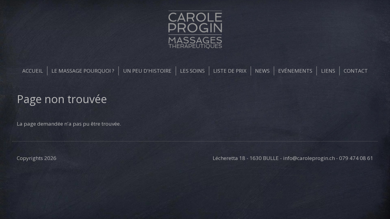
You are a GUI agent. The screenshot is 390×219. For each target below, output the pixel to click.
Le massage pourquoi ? (82, 70)
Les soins (192, 70)
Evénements (295, 70)
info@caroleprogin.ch (309, 158)
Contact (356, 70)
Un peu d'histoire (147, 70)
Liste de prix (229, 70)
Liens (328, 70)
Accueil (32, 70)
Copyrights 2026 (36, 158)
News (262, 70)
